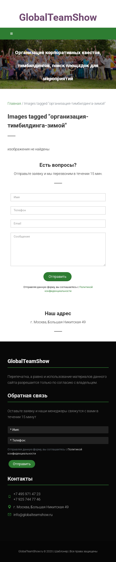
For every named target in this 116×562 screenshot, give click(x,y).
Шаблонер (61, 551)
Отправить (57, 276)
